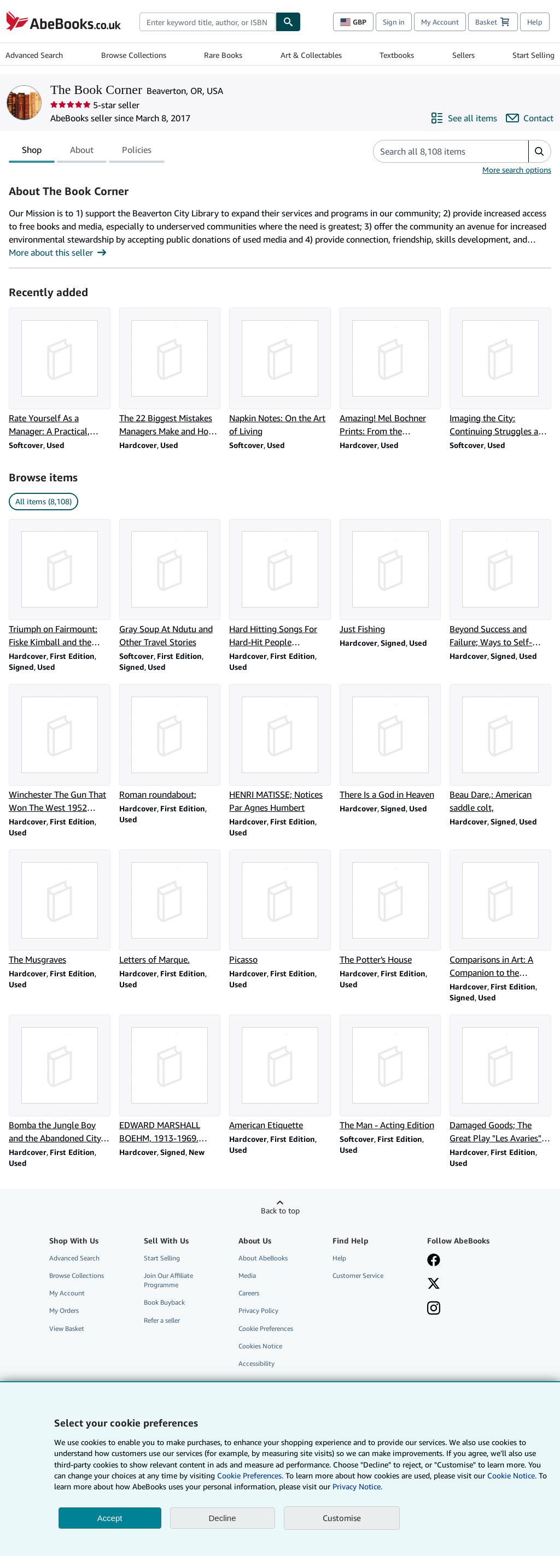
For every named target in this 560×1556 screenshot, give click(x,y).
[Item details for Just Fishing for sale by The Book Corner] (390, 577)
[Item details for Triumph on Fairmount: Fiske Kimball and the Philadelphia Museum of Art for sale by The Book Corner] (59, 584)
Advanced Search (34, 55)
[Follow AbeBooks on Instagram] (433, 1309)
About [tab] (82, 152)
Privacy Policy (258, 1310)
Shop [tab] (32, 152)
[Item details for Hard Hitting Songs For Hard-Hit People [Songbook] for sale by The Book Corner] (280, 584)
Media (247, 1275)
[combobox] (207, 22)
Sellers (463, 55)
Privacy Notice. (357, 1486)
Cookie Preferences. (250, 1475)
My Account (440, 21)
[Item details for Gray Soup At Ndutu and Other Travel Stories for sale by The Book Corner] (170, 584)
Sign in (394, 21)
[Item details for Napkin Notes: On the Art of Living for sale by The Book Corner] (280, 373)
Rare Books (223, 55)
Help (534, 21)
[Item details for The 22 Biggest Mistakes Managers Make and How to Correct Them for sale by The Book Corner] (170, 373)
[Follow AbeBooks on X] (433, 1284)
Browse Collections (133, 55)
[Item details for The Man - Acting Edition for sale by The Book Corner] (390, 1073)
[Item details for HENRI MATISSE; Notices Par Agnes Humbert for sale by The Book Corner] (280, 749)
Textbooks (397, 55)
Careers (248, 1293)
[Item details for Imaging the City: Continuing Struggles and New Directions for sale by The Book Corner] (500, 373)
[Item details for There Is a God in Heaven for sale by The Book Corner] (390, 742)
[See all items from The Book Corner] (463, 118)
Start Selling (533, 55)
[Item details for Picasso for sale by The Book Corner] (280, 908)
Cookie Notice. (511, 1475)
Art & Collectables (311, 55)
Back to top (280, 1210)
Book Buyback (164, 1302)
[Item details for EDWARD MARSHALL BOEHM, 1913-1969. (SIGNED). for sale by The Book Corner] (170, 1080)
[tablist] (87, 151)
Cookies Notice (260, 1346)
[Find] (288, 22)
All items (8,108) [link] (43, 501)
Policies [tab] (137, 152)
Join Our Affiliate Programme (168, 1280)
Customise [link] (342, 1518)
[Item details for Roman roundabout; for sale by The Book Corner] (170, 742)
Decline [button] (222, 1518)
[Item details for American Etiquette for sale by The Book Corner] (280, 1073)
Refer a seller (162, 1320)
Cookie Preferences (265, 1328)
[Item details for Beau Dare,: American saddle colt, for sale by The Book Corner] (500, 749)
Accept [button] (109, 1518)
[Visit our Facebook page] (433, 1261)
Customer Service (357, 1275)
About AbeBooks (263, 1258)
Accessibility (256, 1363)
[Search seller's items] (440, 151)
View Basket (66, 1328)
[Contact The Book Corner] (529, 118)
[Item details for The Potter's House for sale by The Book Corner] (390, 908)
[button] (539, 151)
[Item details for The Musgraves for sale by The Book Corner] (59, 908)
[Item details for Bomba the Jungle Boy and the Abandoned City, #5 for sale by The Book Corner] (59, 1080)
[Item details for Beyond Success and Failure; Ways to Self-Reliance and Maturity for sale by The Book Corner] (500, 584)
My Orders (64, 1310)
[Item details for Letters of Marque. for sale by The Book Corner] (170, 908)
